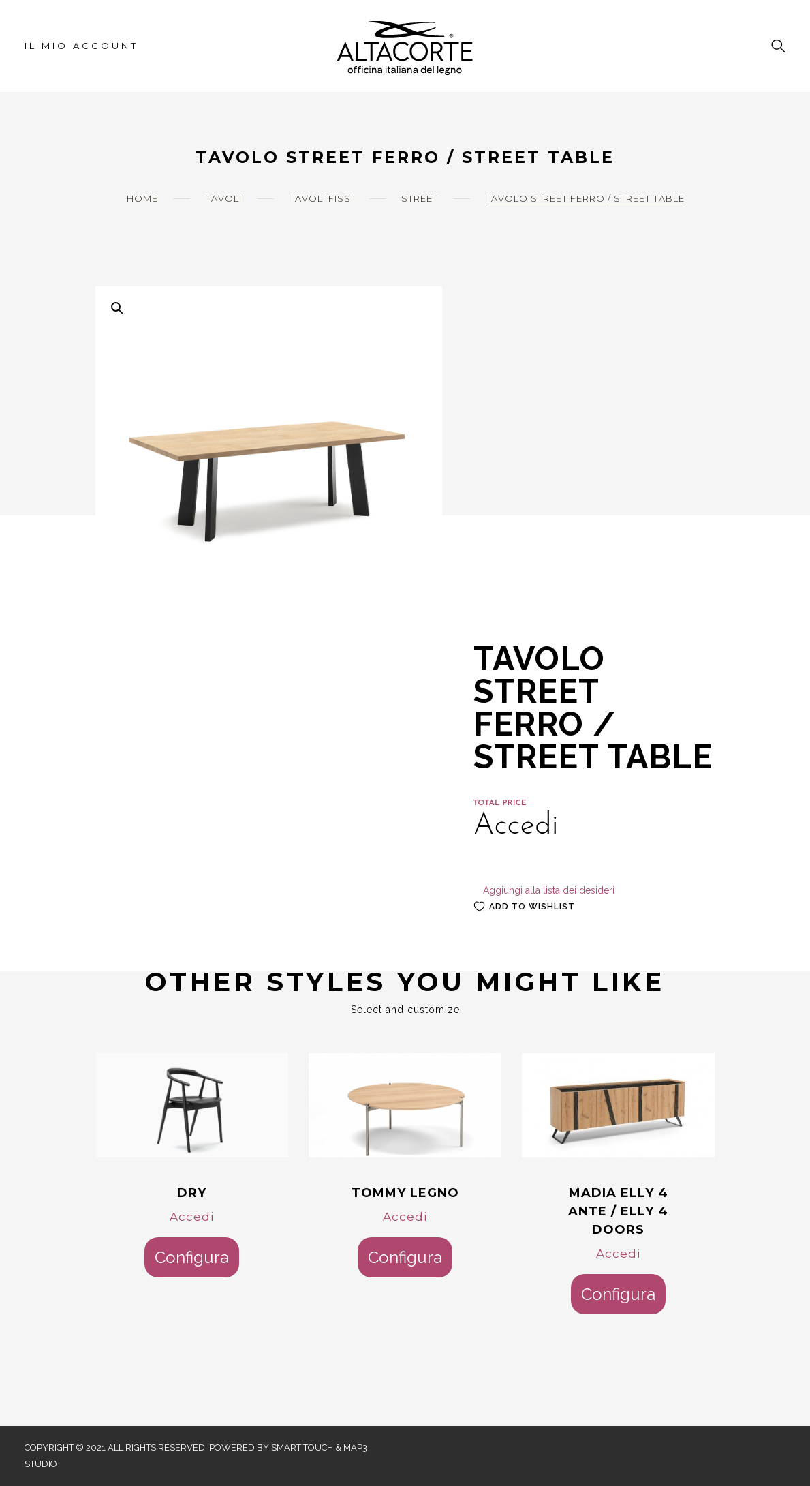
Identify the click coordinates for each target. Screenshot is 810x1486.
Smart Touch (302, 1447)
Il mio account (81, 45)
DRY (191, 1192)
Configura (192, 1257)
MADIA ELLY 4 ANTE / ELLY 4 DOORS (618, 1211)
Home (142, 198)
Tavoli (224, 198)
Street (419, 198)
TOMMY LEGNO (405, 1192)
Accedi (192, 1217)
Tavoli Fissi (322, 198)
